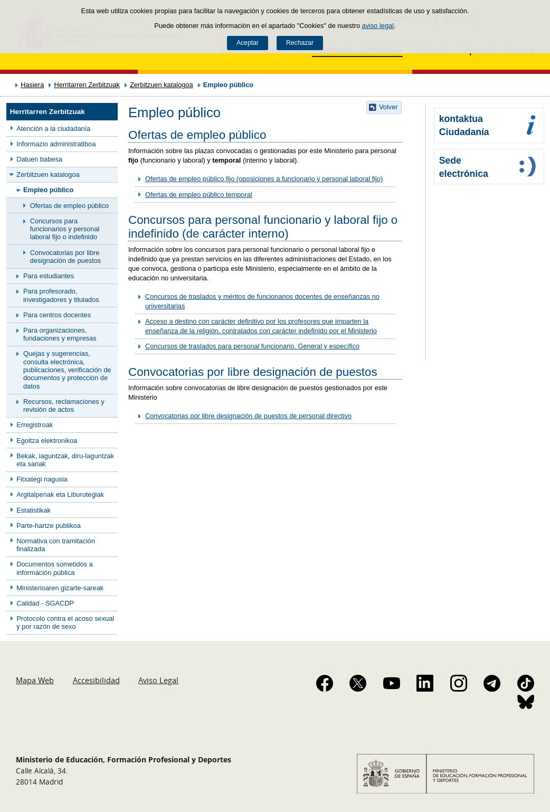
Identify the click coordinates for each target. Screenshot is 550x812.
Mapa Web (35, 680)
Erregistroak (34, 425)
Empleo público (48, 190)
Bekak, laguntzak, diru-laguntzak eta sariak (65, 460)
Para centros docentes (57, 315)
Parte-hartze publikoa (48, 526)
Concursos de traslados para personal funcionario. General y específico (252, 346)
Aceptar (247, 42)
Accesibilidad (96, 680)
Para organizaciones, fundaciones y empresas (60, 334)
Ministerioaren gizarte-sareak (59, 588)
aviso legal (378, 26)
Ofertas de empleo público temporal (198, 195)
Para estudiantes (48, 276)
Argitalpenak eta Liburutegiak (60, 494)
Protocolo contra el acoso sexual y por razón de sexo (65, 622)
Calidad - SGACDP (45, 603)
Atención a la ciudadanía (53, 129)
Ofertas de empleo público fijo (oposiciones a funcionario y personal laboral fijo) (264, 179)
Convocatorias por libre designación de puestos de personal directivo (248, 416)
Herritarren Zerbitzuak (86, 85)
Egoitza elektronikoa (46, 441)
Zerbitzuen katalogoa (161, 85)
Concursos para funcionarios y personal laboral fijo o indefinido (65, 229)
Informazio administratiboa (56, 144)
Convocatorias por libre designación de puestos (65, 257)
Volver (388, 107)
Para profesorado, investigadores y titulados (61, 295)
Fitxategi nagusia (42, 479)
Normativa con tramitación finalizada (55, 545)
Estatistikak (33, 510)
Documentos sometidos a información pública (54, 568)
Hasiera (32, 85)
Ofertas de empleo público (69, 206)
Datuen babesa (39, 159)
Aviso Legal (158, 680)
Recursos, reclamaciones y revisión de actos (64, 405)
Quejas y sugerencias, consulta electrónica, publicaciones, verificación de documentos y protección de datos (67, 370)
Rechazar (300, 42)
